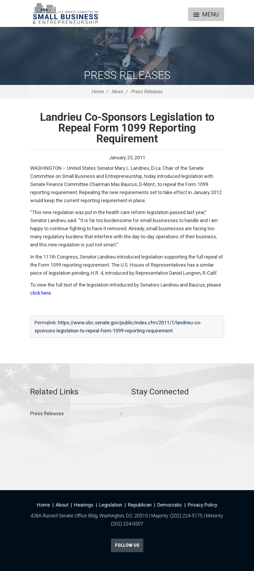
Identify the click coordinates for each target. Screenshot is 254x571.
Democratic (169, 505)
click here (40, 293)
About (62, 505)
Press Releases (127, 75)
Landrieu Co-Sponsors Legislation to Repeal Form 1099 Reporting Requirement (127, 128)
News (117, 91)
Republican (140, 505)
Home (98, 91)
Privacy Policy (202, 505)
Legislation (110, 505)
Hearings (83, 505)
